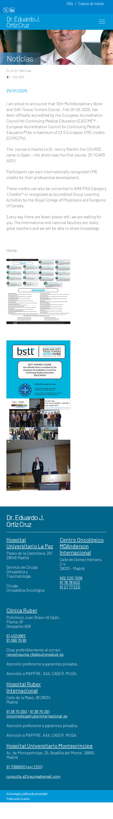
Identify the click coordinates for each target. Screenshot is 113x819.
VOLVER (15, 77)
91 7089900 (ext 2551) (24, 766)
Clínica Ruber (21, 610)
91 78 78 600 (70, 582)
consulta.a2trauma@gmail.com (33, 776)
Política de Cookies (18, 799)
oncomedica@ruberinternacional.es (36, 716)
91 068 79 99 (16, 640)
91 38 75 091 (40, 711)
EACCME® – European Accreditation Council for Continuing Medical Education (53, 126)
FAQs (70, 3)
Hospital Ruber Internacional (23, 687)
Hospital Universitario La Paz (29, 542)
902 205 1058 (71, 578)
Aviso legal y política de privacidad (26, 794)
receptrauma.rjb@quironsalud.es (35, 654)
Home (11, 250)
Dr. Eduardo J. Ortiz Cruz (23, 22)
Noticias (25, 71)
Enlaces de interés (91, 3)
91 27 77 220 (70, 586)
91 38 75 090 (16, 711)
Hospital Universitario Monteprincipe (49, 745)
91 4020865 (16, 635)
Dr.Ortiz (11, 71)
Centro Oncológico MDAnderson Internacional (82, 546)
